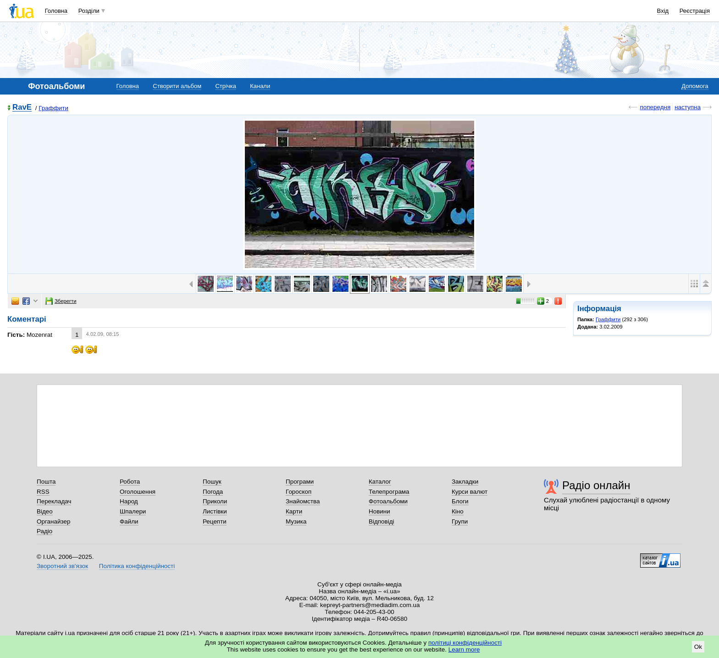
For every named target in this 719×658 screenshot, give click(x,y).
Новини (379, 511)
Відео (45, 511)
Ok (698, 646)
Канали (260, 86)
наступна (688, 107)
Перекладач (54, 501)
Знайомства (303, 501)
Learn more (464, 649)
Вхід (663, 10)
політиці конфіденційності (465, 642)
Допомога (694, 86)
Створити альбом (177, 86)
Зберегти (61, 301)
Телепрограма (389, 491)
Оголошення (137, 491)
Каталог (380, 481)
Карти (294, 511)
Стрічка (225, 86)
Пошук (212, 481)
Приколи (215, 501)
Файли (129, 521)
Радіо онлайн (596, 485)
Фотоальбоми (388, 501)
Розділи (89, 10)
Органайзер (53, 521)
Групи (460, 521)
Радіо (44, 531)
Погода (213, 491)
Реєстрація (695, 10)
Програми (300, 481)
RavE (22, 108)
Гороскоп (298, 491)
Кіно (458, 511)
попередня (655, 107)
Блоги (460, 501)
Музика (296, 521)
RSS (43, 491)
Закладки (465, 481)
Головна (56, 10)
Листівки (215, 511)
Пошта (46, 481)
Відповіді (381, 521)
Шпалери (133, 511)
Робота (130, 481)
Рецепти (215, 521)
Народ (129, 501)
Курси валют (469, 491)
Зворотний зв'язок (62, 566)
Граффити (53, 108)
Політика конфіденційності (137, 566)
